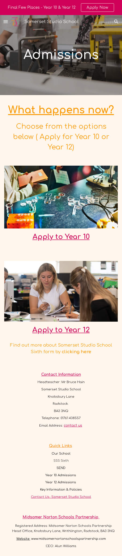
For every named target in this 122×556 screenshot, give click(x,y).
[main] (61, 55)
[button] (5, 21)
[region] (61, 7)
